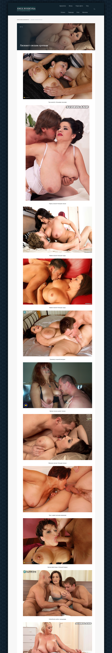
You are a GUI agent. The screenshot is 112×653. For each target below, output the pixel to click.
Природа (81, 6)
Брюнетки (42, 6)
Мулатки (64, 12)
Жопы (50, 6)
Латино (73, 6)
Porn (88, 6)
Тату (67, 6)
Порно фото (58, 6)
